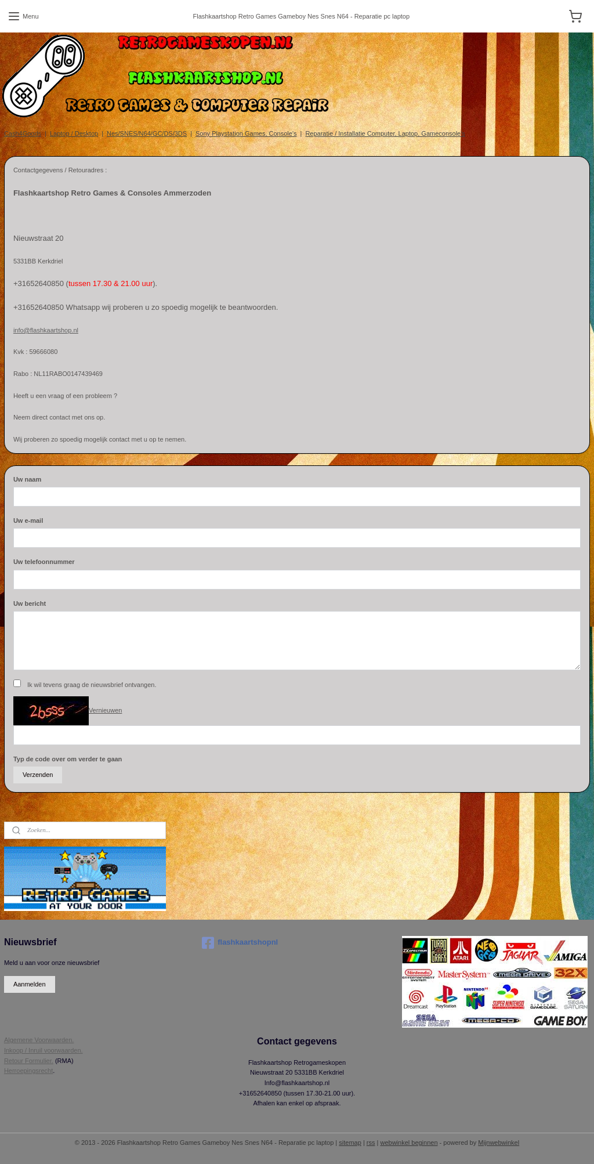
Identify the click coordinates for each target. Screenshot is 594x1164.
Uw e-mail (28, 520)
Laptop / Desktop (74, 133)
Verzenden (38, 774)
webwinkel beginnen (408, 1142)
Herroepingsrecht (28, 1070)
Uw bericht (29, 603)
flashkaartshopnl (240, 943)
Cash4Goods (22, 133)
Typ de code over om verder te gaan (67, 758)
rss (371, 1142)
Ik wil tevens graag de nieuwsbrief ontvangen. (92, 684)
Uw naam (27, 479)
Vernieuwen (105, 710)
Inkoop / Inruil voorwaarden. (43, 1050)
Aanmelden (29, 984)
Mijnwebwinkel (498, 1142)
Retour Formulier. (28, 1060)
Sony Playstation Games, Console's (246, 133)
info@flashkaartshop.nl (45, 330)
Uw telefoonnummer (44, 561)
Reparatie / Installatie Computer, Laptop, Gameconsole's (385, 133)
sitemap (350, 1142)
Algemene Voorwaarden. (39, 1039)
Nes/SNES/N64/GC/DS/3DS (147, 133)
